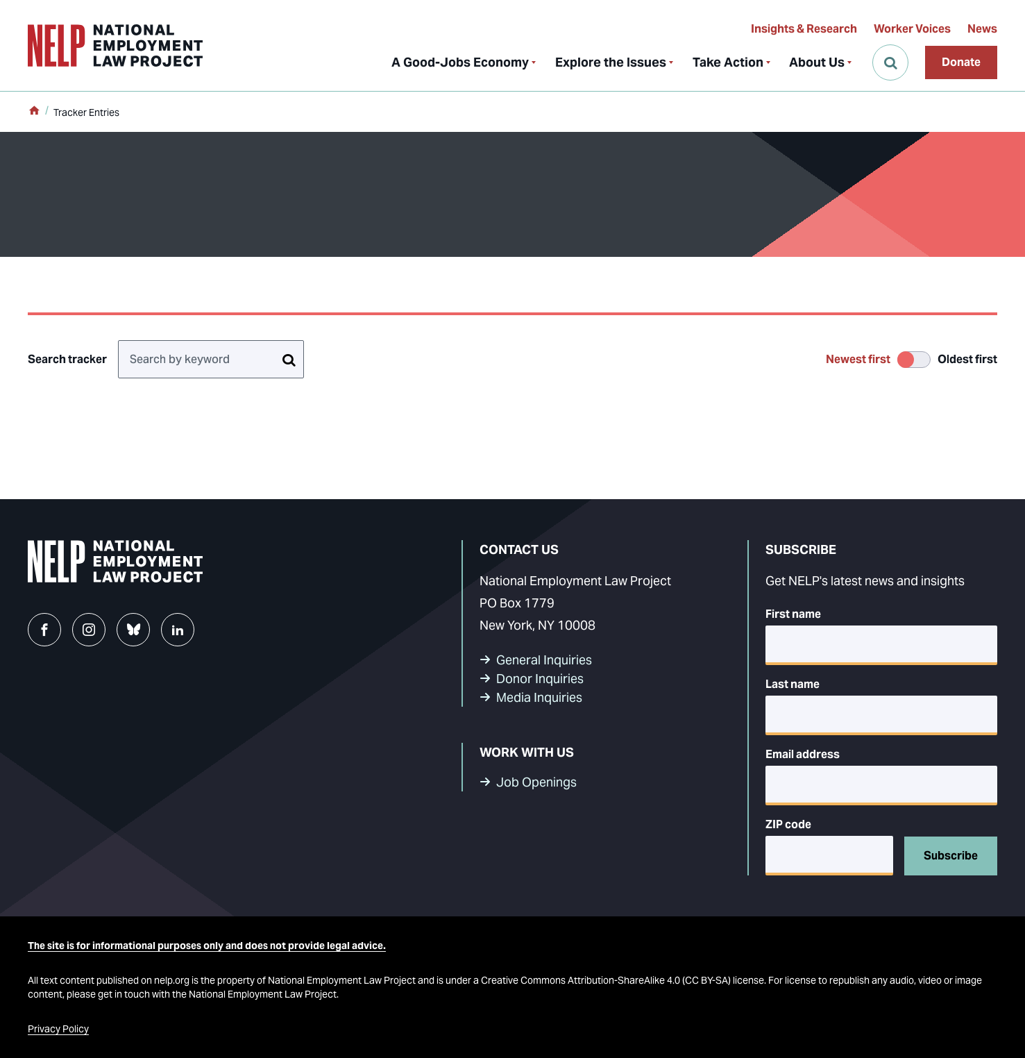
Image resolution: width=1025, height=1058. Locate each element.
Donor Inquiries (540, 679)
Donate (961, 62)
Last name (792, 684)
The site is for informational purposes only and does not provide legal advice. (207, 945)
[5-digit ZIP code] (829, 855)
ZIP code (788, 824)
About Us (817, 62)
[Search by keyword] (211, 359)
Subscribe (951, 855)
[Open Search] (890, 62)
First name (793, 614)
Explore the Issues (610, 62)
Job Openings (536, 782)
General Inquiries (544, 660)
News (982, 29)
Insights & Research (804, 29)
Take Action (728, 62)
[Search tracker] (288, 359)
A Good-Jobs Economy (460, 62)
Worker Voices (912, 29)
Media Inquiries (539, 697)
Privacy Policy (58, 1029)
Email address (802, 754)
